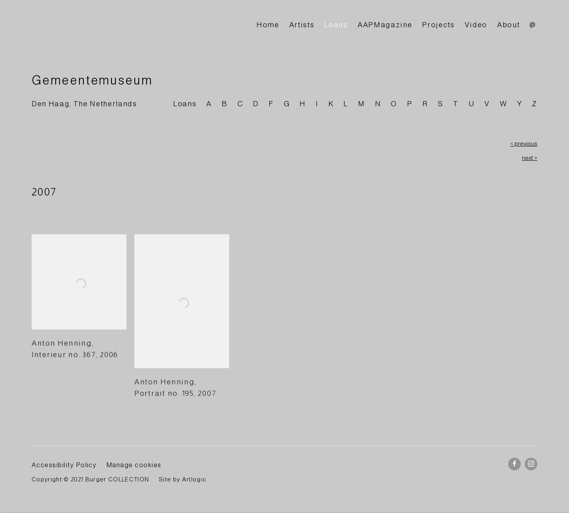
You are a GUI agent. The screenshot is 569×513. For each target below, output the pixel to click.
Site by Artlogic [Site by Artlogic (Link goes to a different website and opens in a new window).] (182, 479)
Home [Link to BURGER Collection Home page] (267, 25)
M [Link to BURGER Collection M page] (361, 104)
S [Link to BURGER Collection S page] (440, 104)
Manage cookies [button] (134, 464)
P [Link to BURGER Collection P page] (410, 104)
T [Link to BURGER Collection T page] (456, 104)
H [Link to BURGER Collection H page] (303, 104)
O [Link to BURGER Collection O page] (394, 104)
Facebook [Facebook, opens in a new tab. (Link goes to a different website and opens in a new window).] (514, 464)
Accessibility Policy (64, 464)
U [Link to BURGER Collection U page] (472, 104)
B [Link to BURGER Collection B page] (225, 104)
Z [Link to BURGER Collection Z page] (534, 104)
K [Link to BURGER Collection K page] (331, 104)
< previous (523, 144)
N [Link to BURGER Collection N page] (378, 104)
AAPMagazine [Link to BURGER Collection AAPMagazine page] (385, 25)
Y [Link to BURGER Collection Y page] (519, 104)
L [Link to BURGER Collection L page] (345, 104)
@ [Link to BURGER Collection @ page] (532, 25)
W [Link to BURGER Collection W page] (503, 104)
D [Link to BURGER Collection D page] (256, 104)
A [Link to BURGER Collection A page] (209, 104)
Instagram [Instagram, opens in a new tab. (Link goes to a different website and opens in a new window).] (531, 464)
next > (529, 158)
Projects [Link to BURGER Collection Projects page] (438, 25)
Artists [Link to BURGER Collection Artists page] (302, 25)
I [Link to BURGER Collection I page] (317, 104)
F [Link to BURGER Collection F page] (271, 104)
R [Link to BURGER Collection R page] (425, 104)
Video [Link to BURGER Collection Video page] (476, 25)
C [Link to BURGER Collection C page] (240, 104)
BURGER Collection (103, 25)
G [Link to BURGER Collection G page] (287, 104)
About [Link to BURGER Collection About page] (508, 25)
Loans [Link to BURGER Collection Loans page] (184, 104)
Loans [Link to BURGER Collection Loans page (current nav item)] (335, 25)
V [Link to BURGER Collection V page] (487, 104)
